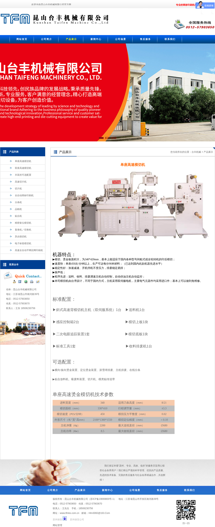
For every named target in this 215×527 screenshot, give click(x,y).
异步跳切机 (17, 236)
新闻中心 (95, 39)
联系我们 (170, 39)
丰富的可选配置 (20, 175)
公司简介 (46, 39)
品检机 (15, 209)
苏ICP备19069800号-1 (102, 499)
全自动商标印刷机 (21, 195)
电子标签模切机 (20, 243)
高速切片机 (17, 181)
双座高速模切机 (20, 168)
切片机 (15, 188)
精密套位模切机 (20, 222)
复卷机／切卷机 (20, 229)
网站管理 (57, 525)
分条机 (15, 202)
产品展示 (71, 39)
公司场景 (120, 39)
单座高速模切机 (20, 161)
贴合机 (15, 216)
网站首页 (21, 39)
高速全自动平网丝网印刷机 (28, 250)
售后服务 (145, 39)
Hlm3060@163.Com (99, 513)
